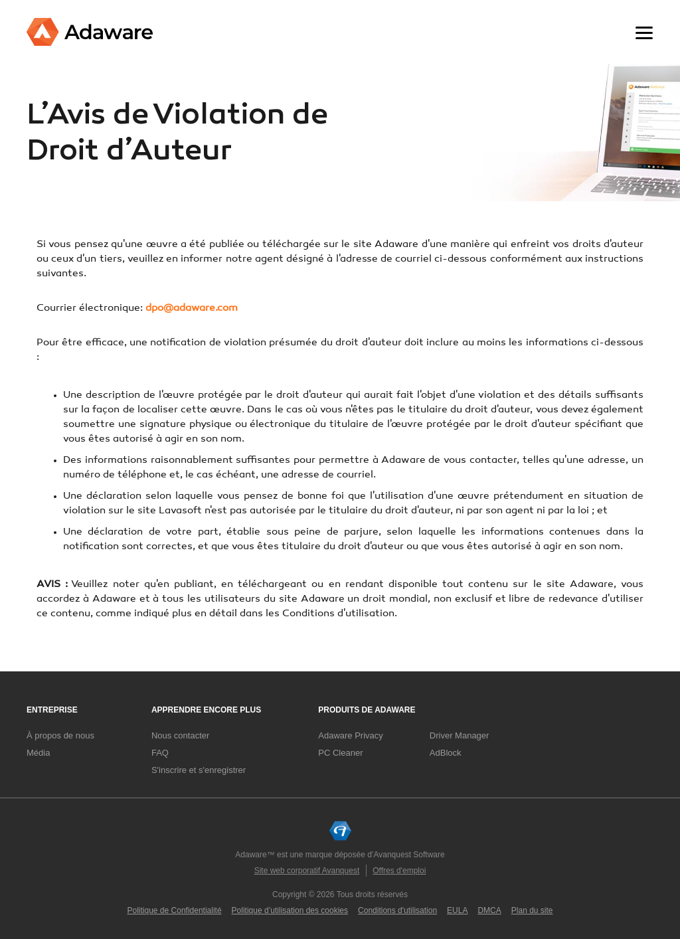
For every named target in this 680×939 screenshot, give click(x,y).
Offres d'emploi (399, 870)
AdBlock (446, 753)
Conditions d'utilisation (397, 910)
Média (38, 753)
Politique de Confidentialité (175, 910)
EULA (457, 910)
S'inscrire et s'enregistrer (198, 770)
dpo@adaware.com (191, 308)
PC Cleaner (340, 753)
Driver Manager (459, 735)
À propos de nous (60, 735)
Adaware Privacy (350, 735)
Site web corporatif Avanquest (307, 870)
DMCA (489, 910)
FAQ (160, 753)
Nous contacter (180, 735)
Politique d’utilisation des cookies (290, 910)
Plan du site (532, 910)
